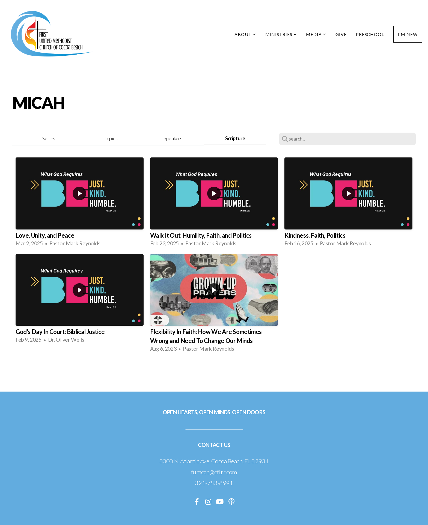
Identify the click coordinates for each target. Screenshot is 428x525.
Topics (111, 138)
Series (48, 138)
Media (316, 34)
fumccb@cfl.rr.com (214, 472)
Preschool (370, 34)
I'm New (408, 34)
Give (341, 34)
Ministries (281, 34)
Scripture (235, 138)
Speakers (173, 138)
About (245, 34)
